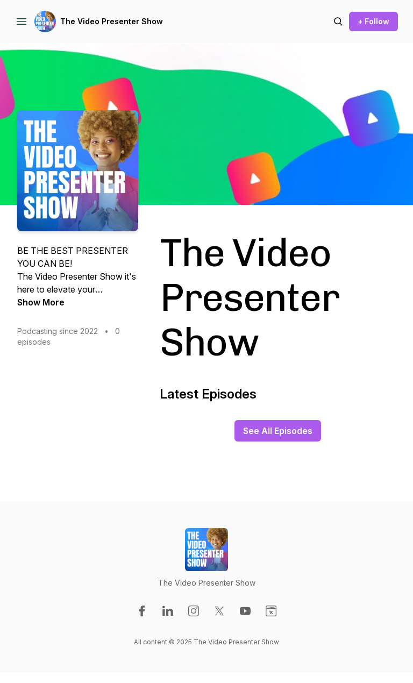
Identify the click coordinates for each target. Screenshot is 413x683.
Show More (41, 302)
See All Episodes (277, 430)
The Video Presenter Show (111, 21)
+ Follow (373, 21)
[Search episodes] (338, 21)
